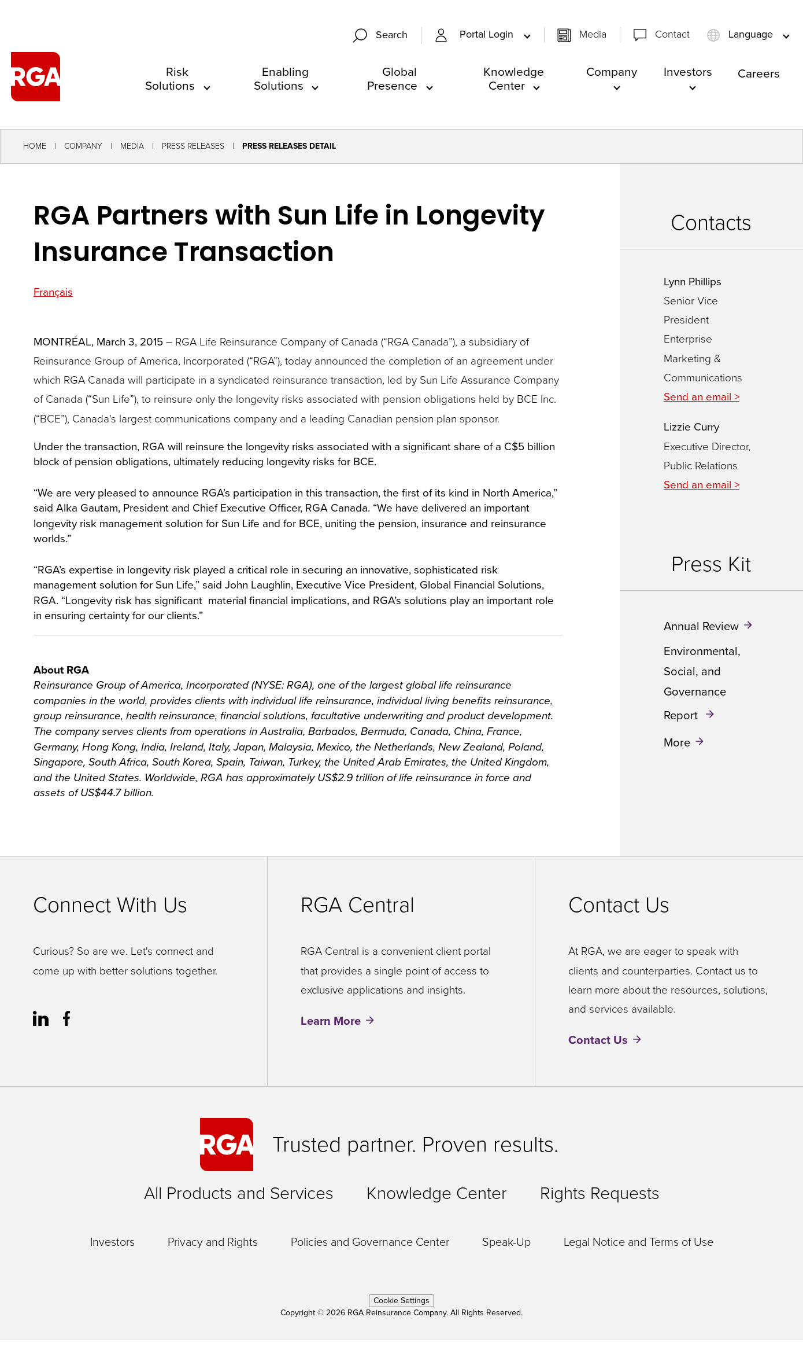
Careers (759, 73)
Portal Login (488, 35)
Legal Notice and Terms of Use (638, 1242)
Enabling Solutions (281, 78)
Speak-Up (506, 1242)
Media (592, 34)
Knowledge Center (513, 78)
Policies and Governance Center (370, 1242)
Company (611, 71)
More (677, 742)
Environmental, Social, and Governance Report (702, 683)
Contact (672, 34)
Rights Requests (600, 1193)
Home (34, 147)
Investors (688, 71)
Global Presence (392, 78)
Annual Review (701, 626)
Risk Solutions (170, 78)
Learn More (331, 1021)
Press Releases (193, 147)
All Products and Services (239, 1193)
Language (741, 35)
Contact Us (598, 1040)
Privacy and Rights (213, 1242)
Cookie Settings (401, 1300)
